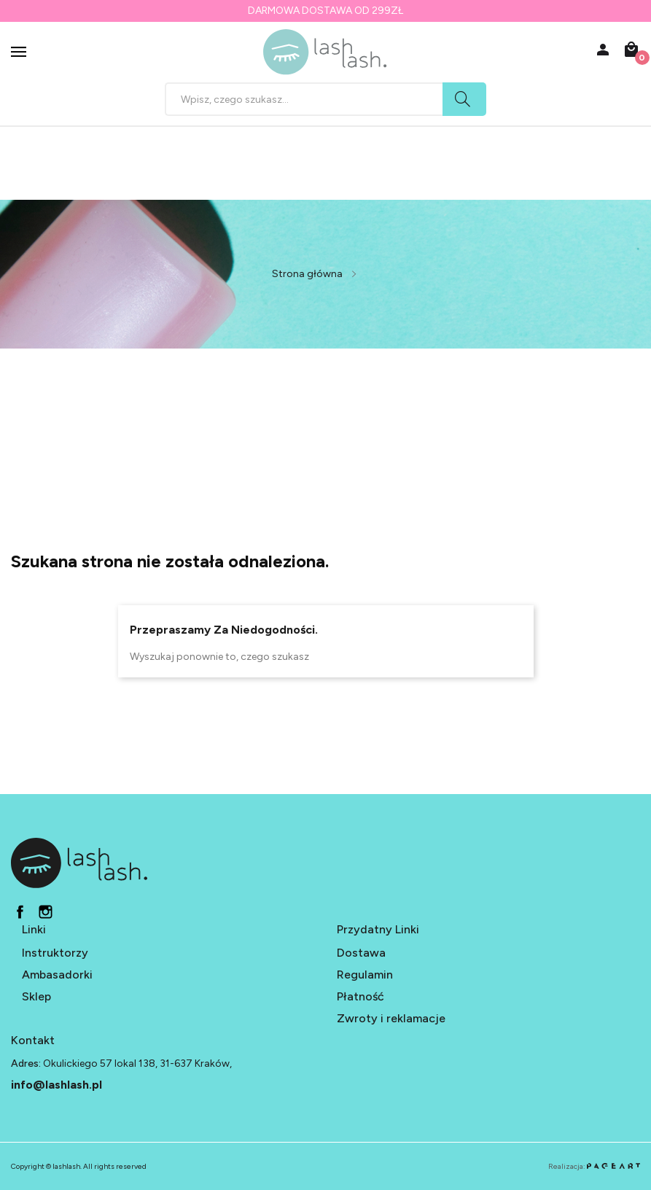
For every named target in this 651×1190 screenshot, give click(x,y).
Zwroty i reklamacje (391, 1018)
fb (20, 912)
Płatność (360, 996)
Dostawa (361, 953)
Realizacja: (594, 1166)
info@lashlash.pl (56, 1085)
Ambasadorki (57, 974)
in (45, 912)
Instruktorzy (55, 953)
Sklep (36, 996)
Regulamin (365, 974)
